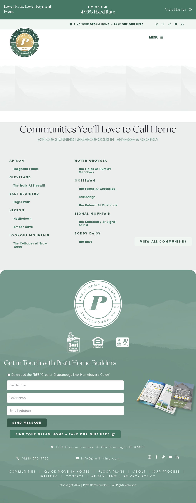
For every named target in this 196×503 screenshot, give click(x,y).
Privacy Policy (139, 476)
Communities (22, 471)
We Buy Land (104, 476)
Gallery (49, 476)
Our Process (167, 471)
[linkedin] (182, 24)
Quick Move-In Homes (68, 471)
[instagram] (157, 24)
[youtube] (176, 24)
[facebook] (163, 24)
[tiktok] (169, 24)
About (140, 471)
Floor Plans (112, 471)
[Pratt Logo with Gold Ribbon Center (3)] (24, 28)
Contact (75, 476)
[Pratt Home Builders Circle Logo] (98, 281)
